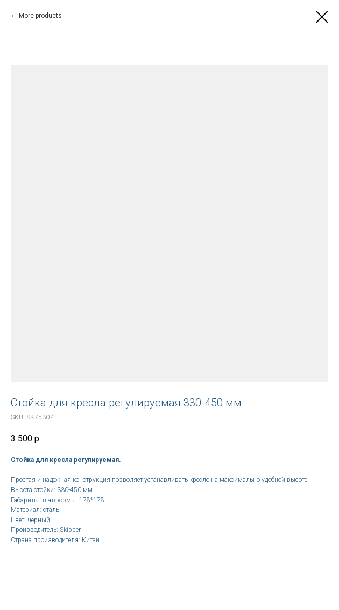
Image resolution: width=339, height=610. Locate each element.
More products (40, 15)
